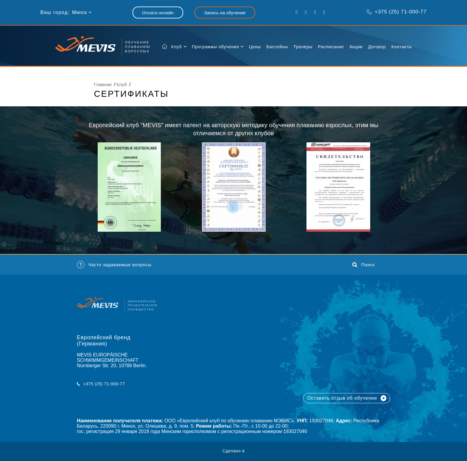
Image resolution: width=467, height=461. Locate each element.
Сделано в (233, 450)
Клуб (176, 46)
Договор (377, 46)
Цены (255, 46)
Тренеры (302, 46)
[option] (129, 187)
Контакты (401, 46)
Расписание (331, 46)
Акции (355, 46)
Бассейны (277, 46)
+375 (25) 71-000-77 (396, 11)
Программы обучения (215, 46)
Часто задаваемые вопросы (114, 271)
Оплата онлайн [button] (158, 12)
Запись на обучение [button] (224, 12)
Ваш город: (55, 12)
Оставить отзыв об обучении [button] (346, 401)
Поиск (363, 271)
